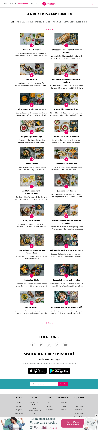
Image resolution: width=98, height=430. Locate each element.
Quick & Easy (20, 22)
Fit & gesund (39, 22)
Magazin (33, 4)
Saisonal (29, 22)
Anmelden (63, 384)
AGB (79, 402)
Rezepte (13, 4)
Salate (66, 22)
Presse (64, 406)
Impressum (79, 410)
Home (6, 4)
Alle (12, 22)
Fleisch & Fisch (81, 22)
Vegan (72, 22)
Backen (48, 22)
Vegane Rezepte (34, 414)
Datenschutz (79, 406)
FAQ (49, 402)
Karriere (64, 410)
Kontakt (49, 406)
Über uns (64, 402)
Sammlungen (23, 4)
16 (52, 29)
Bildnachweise (79, 413)
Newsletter (49, 410)
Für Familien (57, 22)
